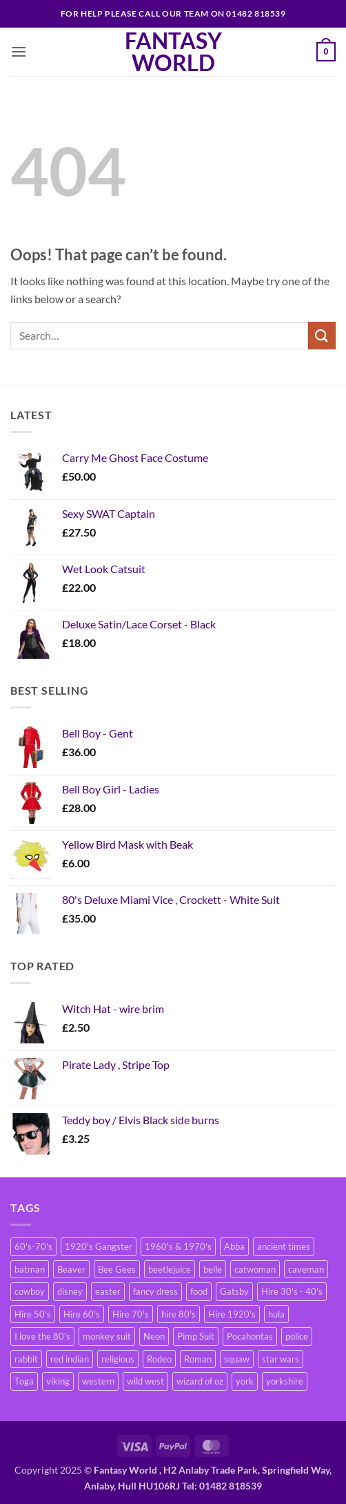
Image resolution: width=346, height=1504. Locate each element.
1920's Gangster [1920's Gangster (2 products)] (98, 1246)
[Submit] (322, 335)
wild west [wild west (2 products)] (145, 1381)
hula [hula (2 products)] (276, 1314)
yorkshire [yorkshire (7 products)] (284, 1381)
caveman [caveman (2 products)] (306, 1269)
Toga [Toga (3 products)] (24, 1381)
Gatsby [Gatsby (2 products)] (234, 1291)
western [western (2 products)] (98, 1381)
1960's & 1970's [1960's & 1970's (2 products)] (178, 1246)
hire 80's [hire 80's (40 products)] (178, 1314)
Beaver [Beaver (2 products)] (71, 1269)
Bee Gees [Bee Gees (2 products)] (117, 1269)
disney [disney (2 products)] (70, 1291)
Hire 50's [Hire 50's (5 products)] (32, 1314)
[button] (18, 51)
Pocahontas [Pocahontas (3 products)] (250, 1336)
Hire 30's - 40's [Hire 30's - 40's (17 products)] (292, 1291)
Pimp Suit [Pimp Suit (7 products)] (195, 1336)
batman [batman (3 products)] (29, 1269)
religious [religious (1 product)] (117, 1359)
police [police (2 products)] (296, 1336)
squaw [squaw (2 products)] (237, 1359)
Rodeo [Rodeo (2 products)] (159, 1359)
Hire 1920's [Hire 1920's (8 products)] (232, 1314)
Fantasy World (173, 52)
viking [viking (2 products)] (58, 1381)
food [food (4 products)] (198, 1291)
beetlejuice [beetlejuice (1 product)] (169, 1269)
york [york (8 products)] (245, 1381)
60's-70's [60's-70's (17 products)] (33, 1246)
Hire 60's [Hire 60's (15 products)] (81, 1314)
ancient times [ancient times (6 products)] (283, 1246)
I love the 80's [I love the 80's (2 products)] (42, 1336)
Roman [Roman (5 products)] (198, 1359)
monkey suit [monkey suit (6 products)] (107, 1336)
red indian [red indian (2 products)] (69, 1359)
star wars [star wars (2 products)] (280, 1359)
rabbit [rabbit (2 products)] (26, 1359)
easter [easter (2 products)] (108, 1291)
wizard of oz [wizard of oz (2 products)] (199, 1381)
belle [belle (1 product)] (212, 1269)
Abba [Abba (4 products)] (234, 1246)
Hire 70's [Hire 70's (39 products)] (130, 1314)
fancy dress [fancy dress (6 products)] (155, 1291)
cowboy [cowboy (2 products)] (29, 1291)
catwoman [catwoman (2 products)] (255, 1269)
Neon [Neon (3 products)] (154, 1336)
